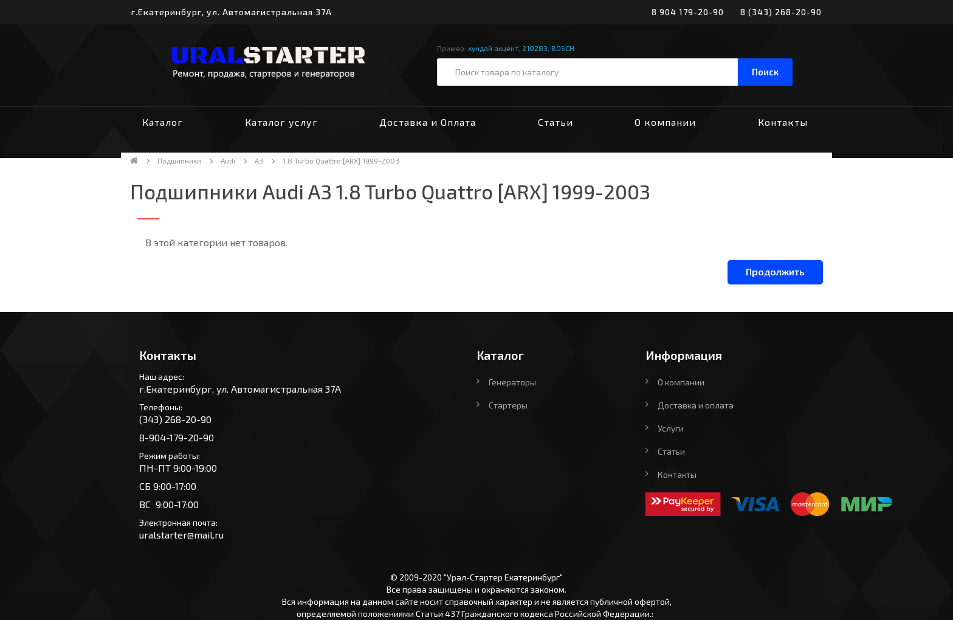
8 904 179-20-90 (688, 12)
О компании (665, 122)
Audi (228, 160)
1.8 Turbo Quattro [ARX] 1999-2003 (341, 160)
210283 (535, 48)
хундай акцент (493, 48)
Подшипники (179, 160)
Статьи (555, 122)
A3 (259, 160)
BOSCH (562, 48)
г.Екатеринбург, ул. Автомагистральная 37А (231, 12)
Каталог (162, 122)
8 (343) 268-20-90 (781, 12)
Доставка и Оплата (427, 122)
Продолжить (775, 271)
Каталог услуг (281, 122)
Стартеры (508, 405)
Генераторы (512, 382)
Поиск (765, 71)
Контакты (783, 122)
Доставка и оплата (696, 405)
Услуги (671, 428)
